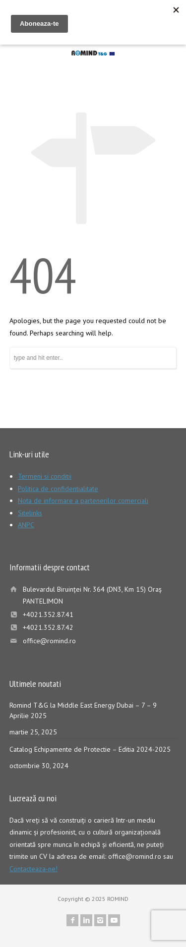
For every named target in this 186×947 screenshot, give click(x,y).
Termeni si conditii (44, 476)
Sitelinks (30, 512)
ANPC (26, 524)
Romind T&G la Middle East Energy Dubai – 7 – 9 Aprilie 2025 (83, 710)
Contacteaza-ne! (33, 868)
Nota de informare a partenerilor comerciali (83, 500)
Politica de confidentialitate (58, 488)
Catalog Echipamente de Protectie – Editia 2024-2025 (90, 749)
